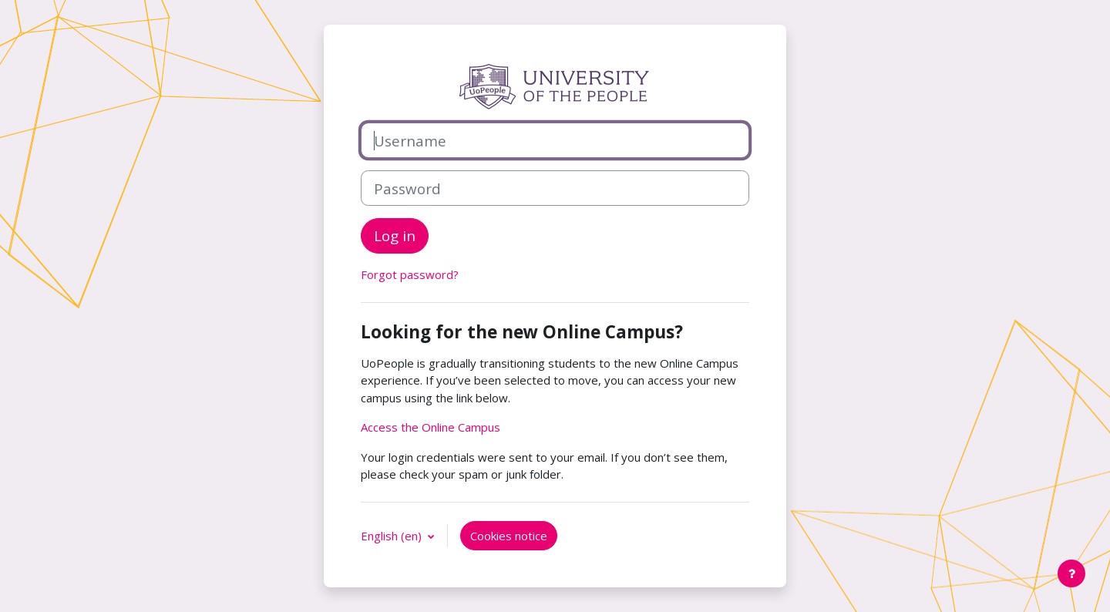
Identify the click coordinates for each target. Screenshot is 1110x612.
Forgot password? (410, 274)
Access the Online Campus (430, 427)
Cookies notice (508, 535)
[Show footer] (1071, 573)
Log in (394, 235)
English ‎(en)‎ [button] (393, 535)
